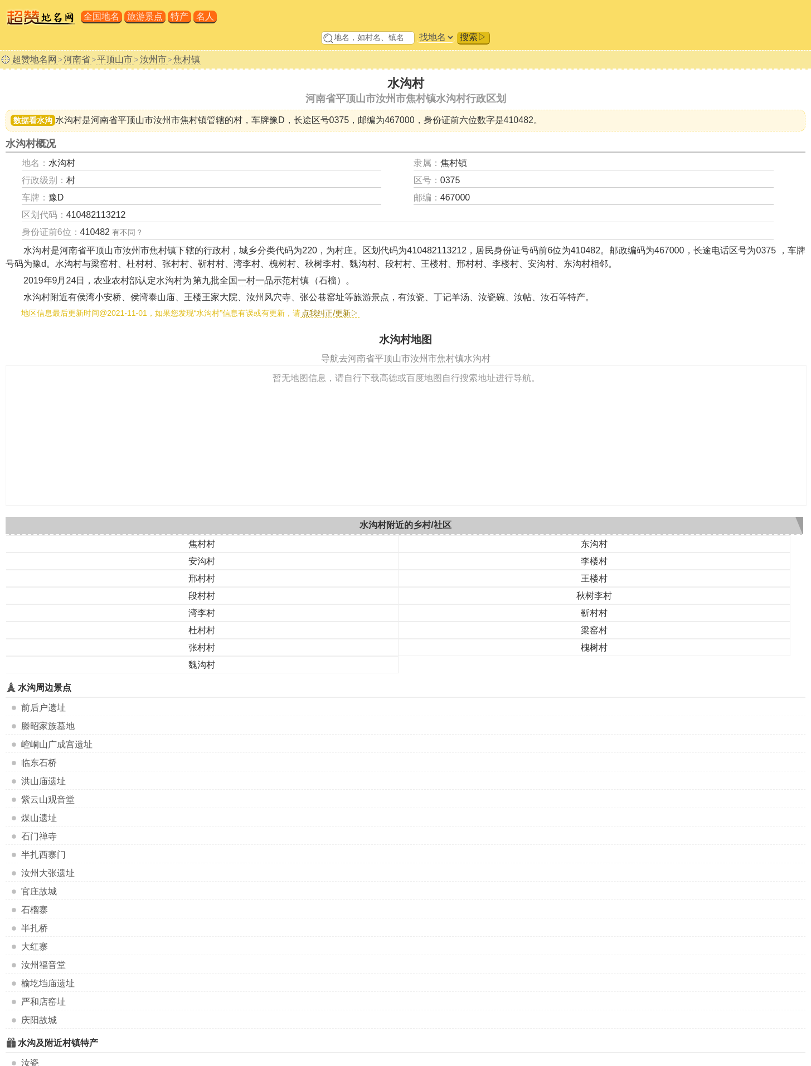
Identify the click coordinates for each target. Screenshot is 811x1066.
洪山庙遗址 (43, 781)
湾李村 (201, 613)
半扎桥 (34, 928)
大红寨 (34, 946)
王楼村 (594, 578)
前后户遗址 (43, 707)
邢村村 (201, 578)
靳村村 (594, 613)
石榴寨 (34, 910)
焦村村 (201, 544)
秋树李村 (594, 595)
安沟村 (201, 561)
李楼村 (594, 561)
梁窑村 (594, 630)
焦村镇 (186, 59)
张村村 (201, 647)
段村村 (201, 595)
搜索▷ (473, 37)
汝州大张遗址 (48, 873)
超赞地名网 (34, 59)
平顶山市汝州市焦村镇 (162, 120)
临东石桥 (39, 762)
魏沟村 (201, 664)
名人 (205, 16)
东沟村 (594, 544)
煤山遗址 (39, 818)
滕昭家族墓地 (48, 726)
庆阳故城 (39, 1020)
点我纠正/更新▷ (330, 313)
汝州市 (153, 59)
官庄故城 (39, 891)
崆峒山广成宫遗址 (57, 744)
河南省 (77, 59)
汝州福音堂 (43, 965)
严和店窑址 (43, 1001)
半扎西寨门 (43, 854)
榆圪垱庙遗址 (48, 983)
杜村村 (201, 630)
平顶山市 (115, 59)
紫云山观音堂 (48, 799)
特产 (179, 16)
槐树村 (594, 647)
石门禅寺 (39, 836)
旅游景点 (145, 16)
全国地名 (101, 16)
